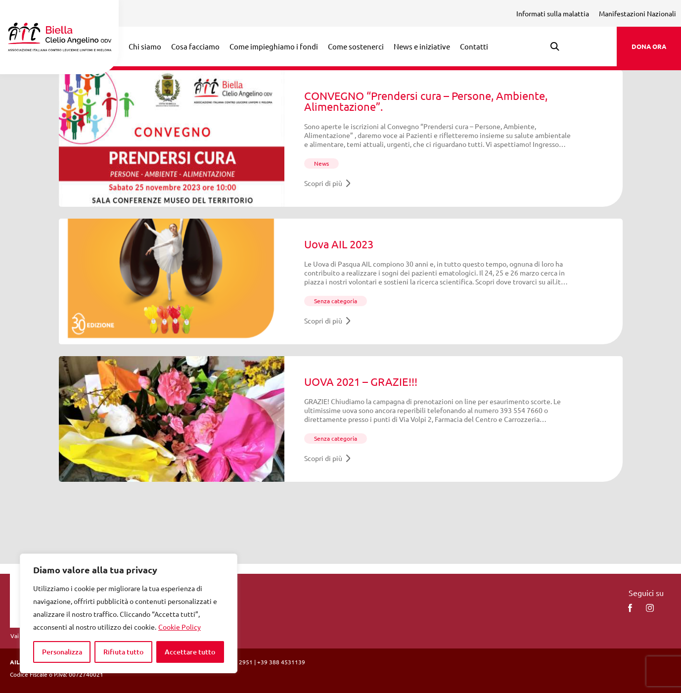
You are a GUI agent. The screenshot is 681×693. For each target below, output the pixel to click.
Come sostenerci (356, 46)
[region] (128, 613)
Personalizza (62, 651)
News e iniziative (422, 46)
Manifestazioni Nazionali (637, 13)
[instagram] (649, 607)
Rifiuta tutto (123, 651)
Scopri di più (327, 183)
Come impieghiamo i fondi (273, 46)
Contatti (474, 46)
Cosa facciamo (195, 46)
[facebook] (630, 607)
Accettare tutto (190, 651)
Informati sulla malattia (552, 13)
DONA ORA (649, 46)
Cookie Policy (179, 626)
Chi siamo (145, 46)
